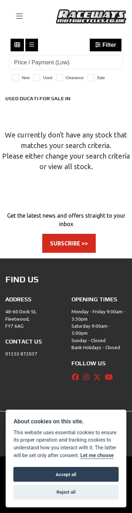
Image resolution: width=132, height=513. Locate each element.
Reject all (65, 492)
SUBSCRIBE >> (69, 243)
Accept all (66, 474)
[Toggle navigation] (16, 16)
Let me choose (97, 456)
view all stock (69, 166)
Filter (105, 45)
